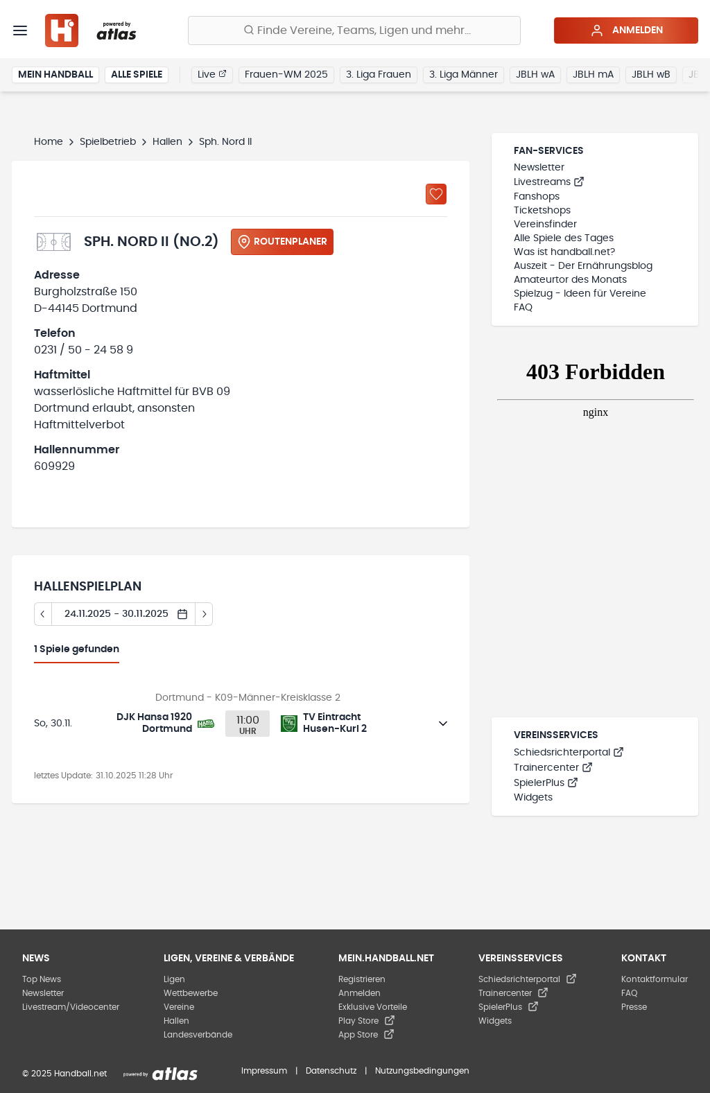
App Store (366, 1035)
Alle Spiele (136, 75)
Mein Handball (55, 75)
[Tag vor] (204, 614)
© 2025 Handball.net (64, 1073)
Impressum (264, 1071)
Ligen (174, 979)
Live (212, 74)
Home (48, 142)
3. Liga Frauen (378, 75)
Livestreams (549, 182)
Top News (41, 979)
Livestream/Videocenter (70, 1007)
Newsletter (539, 168)
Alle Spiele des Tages (564, 238)
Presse (634, 1007)
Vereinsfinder (545, 224)
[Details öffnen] (443, 723)
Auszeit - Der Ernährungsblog (583, 266)
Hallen (167, 142)
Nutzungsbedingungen (422, 1071)
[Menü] (20, 30)
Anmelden (626, 30)
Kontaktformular (654, 979)
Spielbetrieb (108, 142)
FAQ (523, 308)
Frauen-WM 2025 (286, 75)
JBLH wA (535, 75)
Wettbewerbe (191, 993)
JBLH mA (593, 75)
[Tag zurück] (42, 614)
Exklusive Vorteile (372, 1007)
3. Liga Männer (463, 75)
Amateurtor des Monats (570, 280)
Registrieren (362, 979)
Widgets (533, 798)
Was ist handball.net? (564, 252)
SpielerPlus (546, 783)
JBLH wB (651, 75)
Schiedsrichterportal (569, 752)
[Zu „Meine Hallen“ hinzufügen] (436, 194)
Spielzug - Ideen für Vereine (580, 294)
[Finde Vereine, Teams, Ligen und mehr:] (354, 30)
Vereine (179, 1007)
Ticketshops (542, 211)
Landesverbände (198, 1035)
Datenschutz (331, 1071)
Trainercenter (553, 768)
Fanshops (537, 197)
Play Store (366, 1021)
